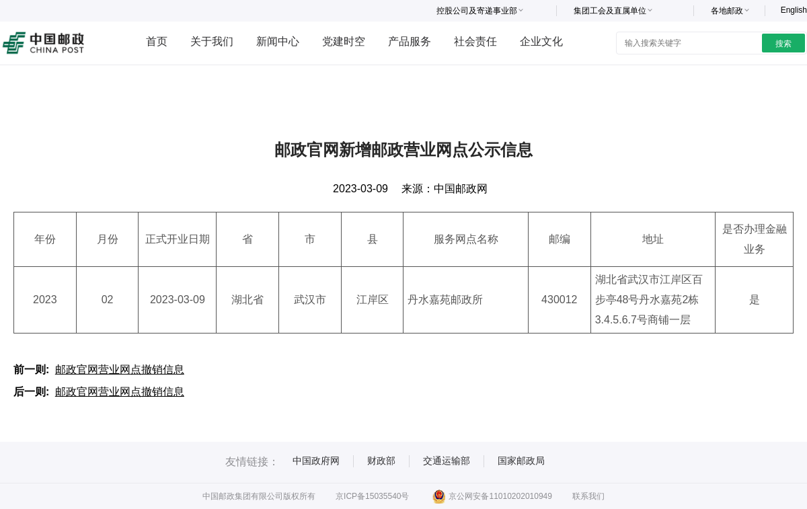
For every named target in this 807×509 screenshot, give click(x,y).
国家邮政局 (521, 460)
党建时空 (343, 41)
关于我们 (211, 41)
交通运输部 (446, 460)
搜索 (783, 43)
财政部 (381, 460)
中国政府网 (316, 460)
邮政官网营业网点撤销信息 (119, 369)
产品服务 (409, 41)
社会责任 (475, 41)
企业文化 (541, 41)
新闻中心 (277, 41)
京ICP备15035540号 (372, 496)
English (794, 10)
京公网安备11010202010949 (491, 496)
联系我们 (588, 496)
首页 (156, 41)
